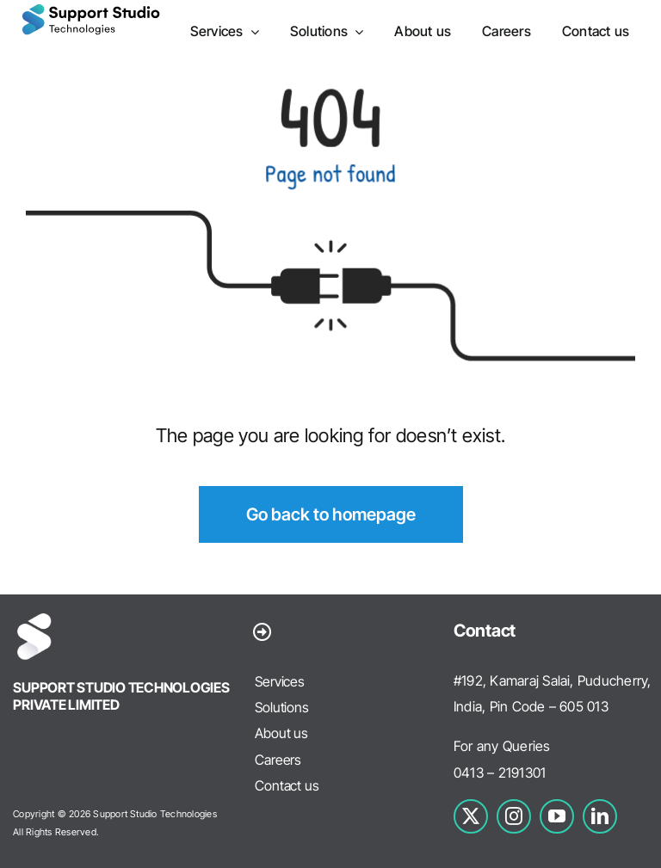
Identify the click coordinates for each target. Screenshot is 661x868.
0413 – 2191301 (500, 772)
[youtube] (557, 816)
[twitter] (471, 816)
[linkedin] (600, 816)
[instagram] (514, 816)
